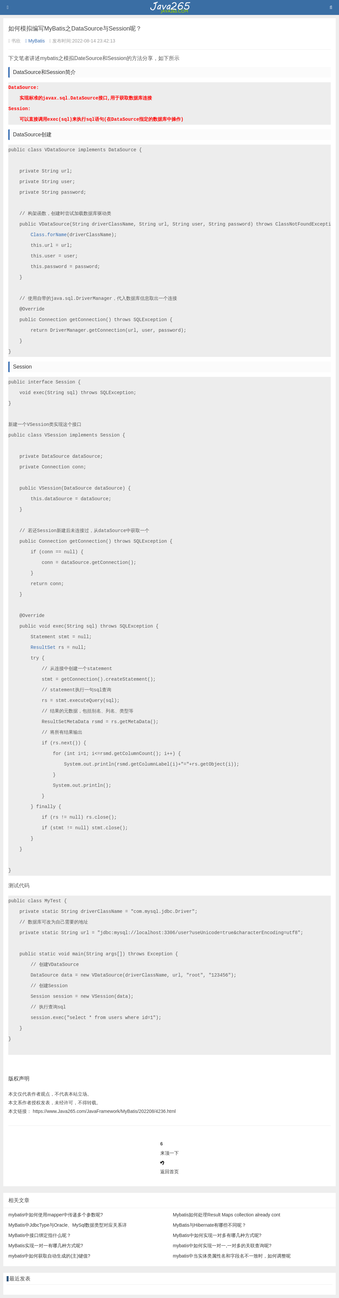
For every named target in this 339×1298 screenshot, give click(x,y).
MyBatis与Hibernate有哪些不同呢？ (210, 1225)
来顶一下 (169, 1153)
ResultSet (43, 647)
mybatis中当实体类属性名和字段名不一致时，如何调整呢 (232, 1256)
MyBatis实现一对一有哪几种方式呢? (45, 1245)
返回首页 (169, 1171)
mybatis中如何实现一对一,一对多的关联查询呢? (222, 1245)
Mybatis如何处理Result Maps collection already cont (226, 1214)
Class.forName (48, 235)
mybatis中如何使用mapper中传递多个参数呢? (55, 1214)
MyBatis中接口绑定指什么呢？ (39, 1235)
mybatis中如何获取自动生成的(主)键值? (49, 1256)
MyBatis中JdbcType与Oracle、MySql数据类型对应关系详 (67, 1225)
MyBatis (35, 40)
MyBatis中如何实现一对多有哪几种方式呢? (217, 1235)
